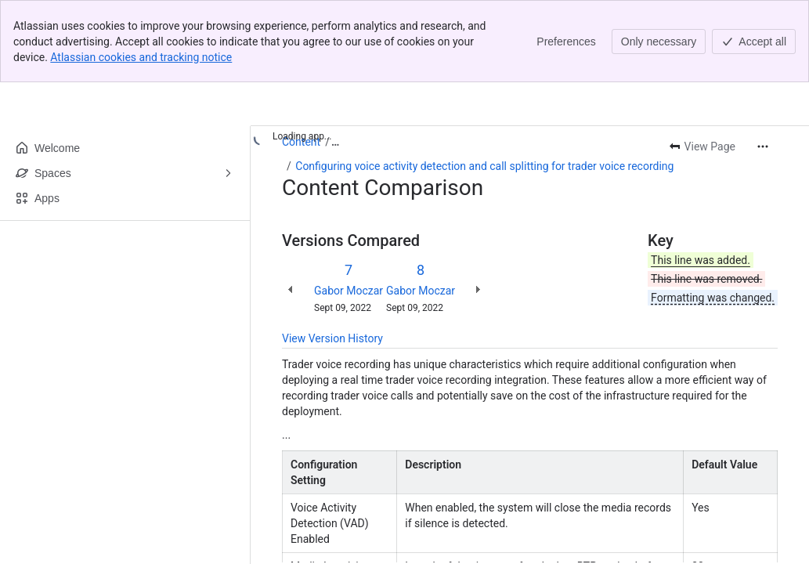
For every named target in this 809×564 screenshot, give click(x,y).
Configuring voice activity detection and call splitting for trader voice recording (484, 166)
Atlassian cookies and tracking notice (141, 57)
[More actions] (763, 146)
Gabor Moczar (348, 290)
